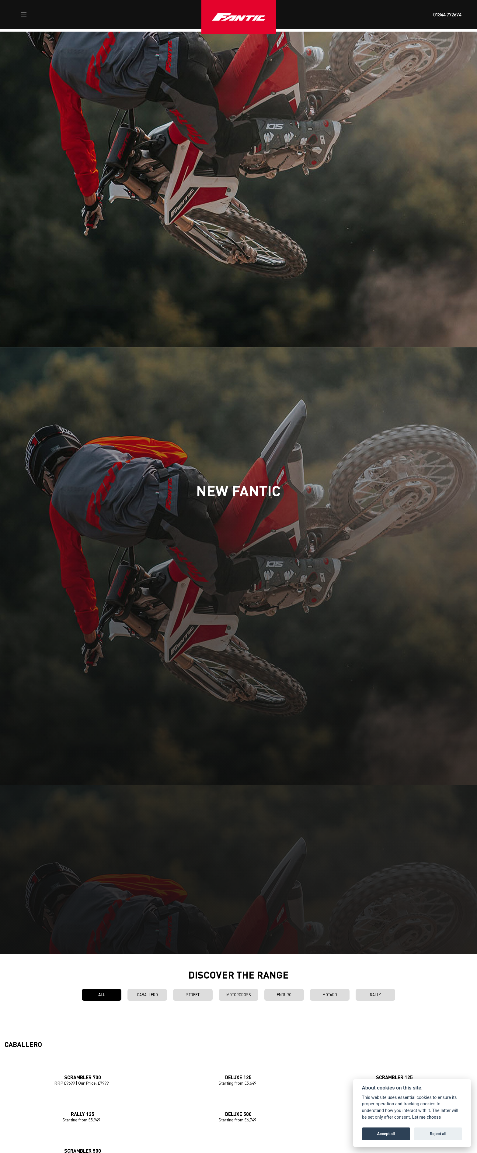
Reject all (438, 1133)
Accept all (386, 1133)
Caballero (147, 994)
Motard (329, 994)
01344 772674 (447, 15)
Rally (375, 994)
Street (193, 994)
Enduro (284, 994)
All (101, 994)
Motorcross (238, 994)
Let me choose (426, 1117)
